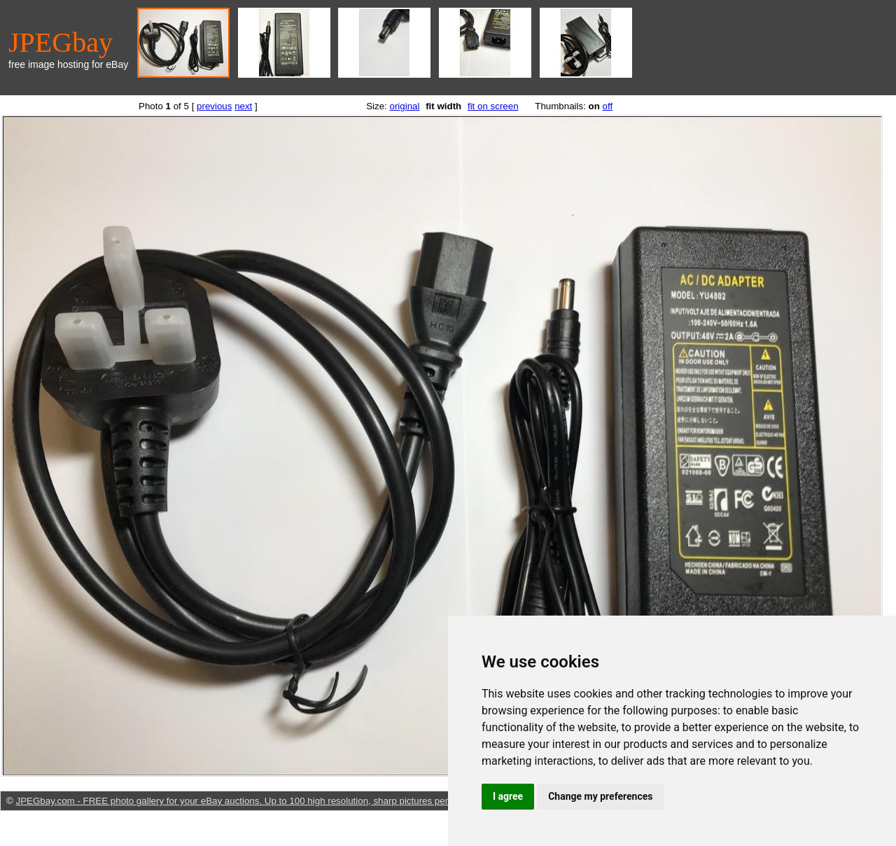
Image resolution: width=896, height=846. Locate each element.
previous (214, 106)
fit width (443, 106)
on (594, 106)
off (608, 106)
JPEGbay (60, 42)
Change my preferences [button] (600, 796)
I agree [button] (508, 796)
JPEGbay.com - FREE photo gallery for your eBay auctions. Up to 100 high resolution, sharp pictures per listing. (246, 801)
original (404, 106)
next (243, 106)
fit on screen (493, 106)
